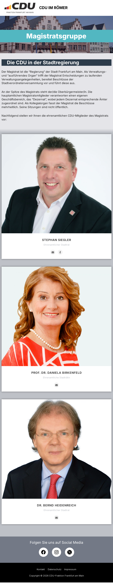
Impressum (70, 571)
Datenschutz (54, 571)
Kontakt (41, 571)
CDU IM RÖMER (59, 8)
